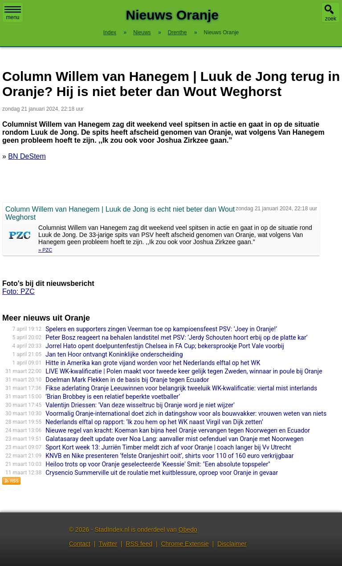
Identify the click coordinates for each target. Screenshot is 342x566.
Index (109, 32)
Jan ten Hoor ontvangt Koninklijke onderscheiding (114, 354)
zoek (330, 19)
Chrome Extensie (184, 543)
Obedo (188, 529)
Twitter (108, 543)
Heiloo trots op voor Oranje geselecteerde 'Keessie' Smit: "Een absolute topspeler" (157, 464)
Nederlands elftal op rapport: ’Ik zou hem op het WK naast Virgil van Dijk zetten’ (154, 422)
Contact (79, 543)
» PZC (45, 250)
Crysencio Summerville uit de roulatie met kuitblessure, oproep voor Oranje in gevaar (161, 472)
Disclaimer (231, 543)
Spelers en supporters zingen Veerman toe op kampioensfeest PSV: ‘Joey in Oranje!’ (161, 329)
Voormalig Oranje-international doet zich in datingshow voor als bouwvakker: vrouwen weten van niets (185, 413)
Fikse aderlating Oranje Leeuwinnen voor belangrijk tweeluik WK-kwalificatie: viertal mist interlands (181, 388)
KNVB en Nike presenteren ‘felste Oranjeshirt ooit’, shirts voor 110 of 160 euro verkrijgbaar (169, 455)
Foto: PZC (18, 291)
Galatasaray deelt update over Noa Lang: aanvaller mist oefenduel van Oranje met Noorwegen (174, 438)
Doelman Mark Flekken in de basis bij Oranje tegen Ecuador (127, 379)
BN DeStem (26, 156)
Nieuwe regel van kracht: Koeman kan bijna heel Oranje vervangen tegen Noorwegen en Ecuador (177, 430)
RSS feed (139, 543)
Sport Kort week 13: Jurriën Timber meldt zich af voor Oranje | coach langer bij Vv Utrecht (168, 447)
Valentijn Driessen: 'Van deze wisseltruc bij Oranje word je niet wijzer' (139, 405)
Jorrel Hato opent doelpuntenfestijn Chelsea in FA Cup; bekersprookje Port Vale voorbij (164, 345)
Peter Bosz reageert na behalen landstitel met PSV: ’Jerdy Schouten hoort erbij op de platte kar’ (176, 337)
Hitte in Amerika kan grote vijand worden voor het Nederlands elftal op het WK (152, 362)
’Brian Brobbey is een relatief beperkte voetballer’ (112, 396)
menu (12, 13)
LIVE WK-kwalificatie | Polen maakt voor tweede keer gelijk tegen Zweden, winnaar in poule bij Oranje (183, 371)
